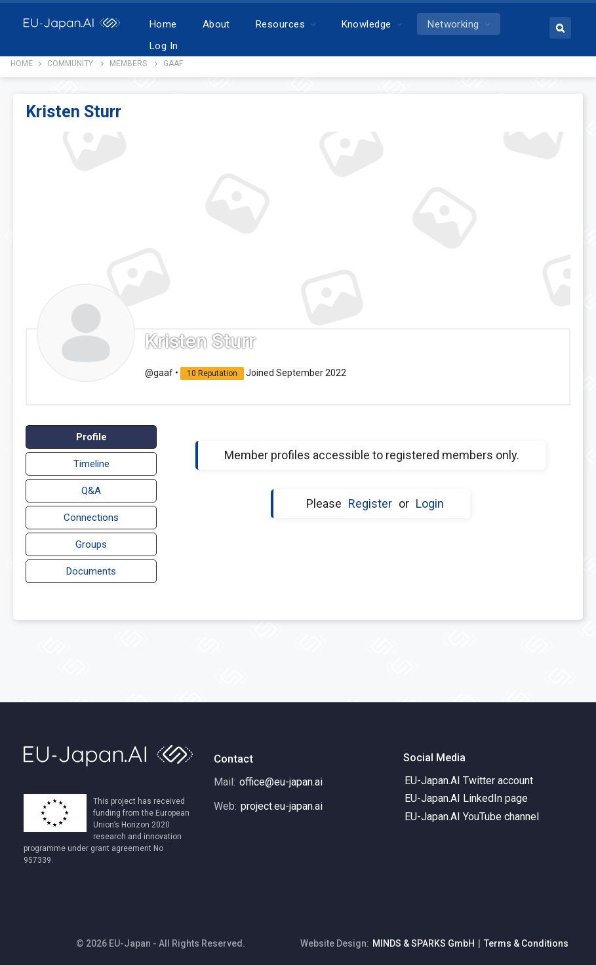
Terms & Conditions (526, 938)
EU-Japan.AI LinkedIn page (466, 793)
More (474, 24)
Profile (91, 432)
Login (430, 498)
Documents (91, 566)
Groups (91, 539)
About (250, 24)
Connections (91, 512)
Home (198, 24)
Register (370, 498)
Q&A (91, 485)
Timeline (91, 458)
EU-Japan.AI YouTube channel (472, 811)
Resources (315, 24)
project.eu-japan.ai (282, 801)
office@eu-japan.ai (281, 776)
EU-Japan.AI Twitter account (469, 775)
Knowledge (401, 24)
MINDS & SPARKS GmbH (423, 938)
